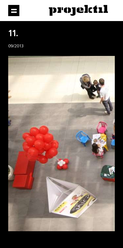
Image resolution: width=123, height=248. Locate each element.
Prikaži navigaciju (13, 10)
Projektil (78, 10)
